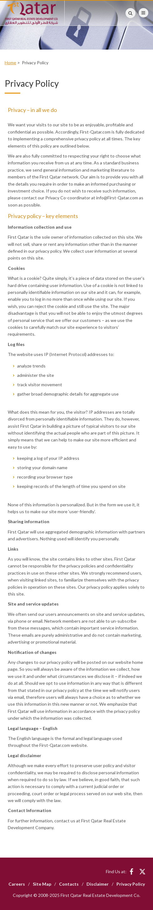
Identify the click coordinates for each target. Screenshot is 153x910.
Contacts (69, 884)
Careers (16, 884)
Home (10, 62)
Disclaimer (97, 884)
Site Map (42, 884)
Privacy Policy (130, 884)
